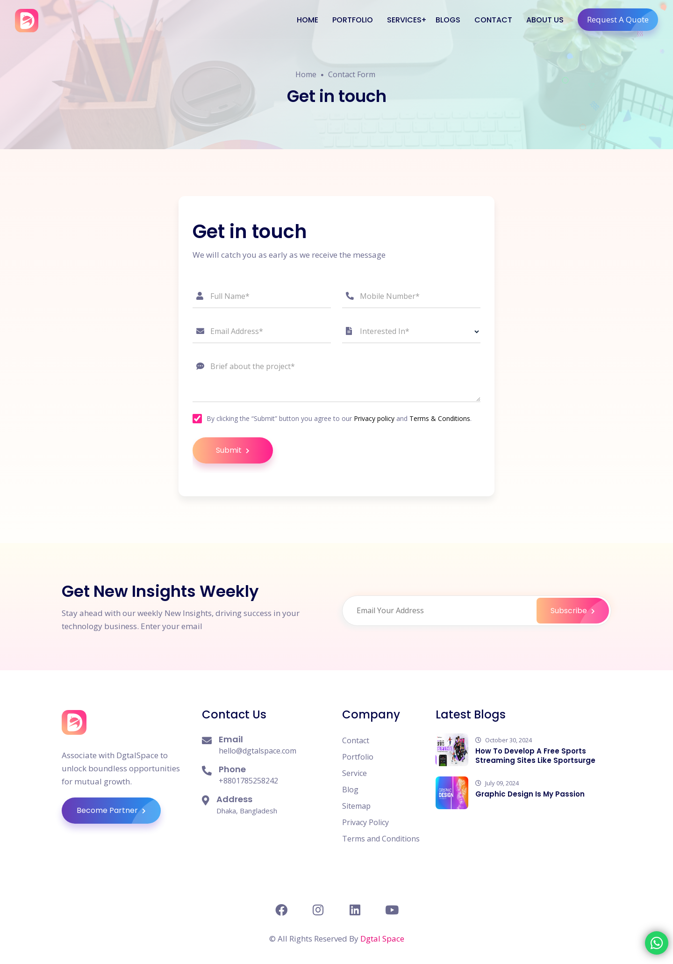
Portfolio (357, 757)
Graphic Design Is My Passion (530, 794)
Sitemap (356, 806)
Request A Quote (622, 19)
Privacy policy (374, 418)
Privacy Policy (365, 822)
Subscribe (580, 610)
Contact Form (351, 76)
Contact (355, 740)
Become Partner (119, 810)
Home (305, 76)
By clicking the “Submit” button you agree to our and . (339, 418)
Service (354, 773)
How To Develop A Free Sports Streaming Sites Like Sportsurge (535, 755)
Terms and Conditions (381, 839)
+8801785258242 (248, 781)
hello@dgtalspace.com (257, 751)
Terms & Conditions (439, 418)
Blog (350, 789)
